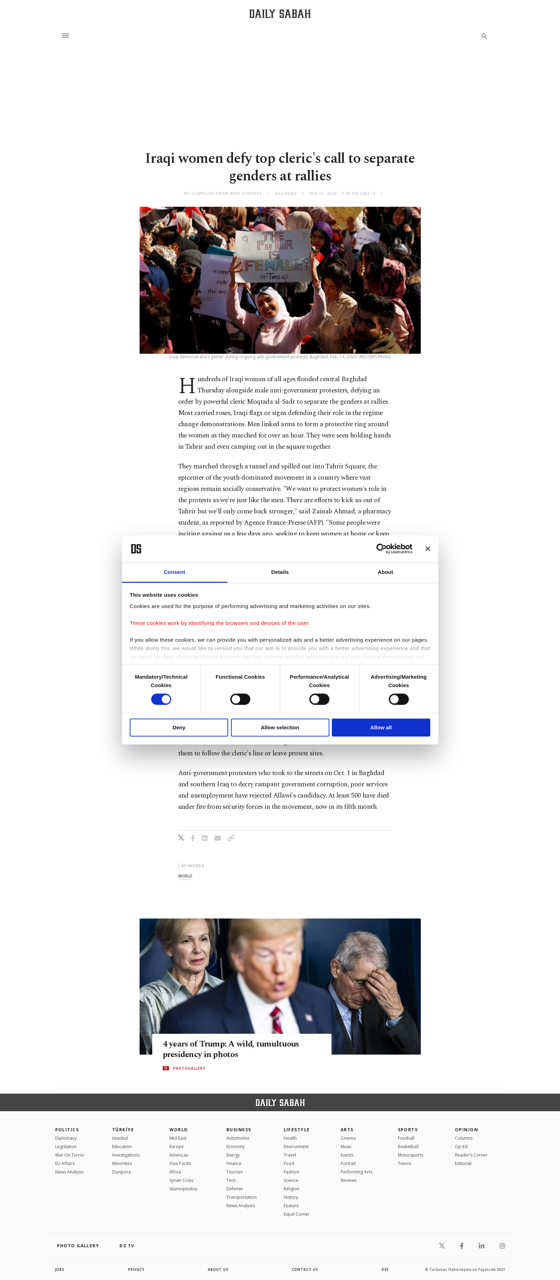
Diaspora (121, 1172)
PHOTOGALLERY (189, 1068)
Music (346, 1147)
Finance (234, 1163)
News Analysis (69, 1172)
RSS (385, 1269)
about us (218, 1269)
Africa (175, 1172)
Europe (176, 1147)
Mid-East (177, 1138)
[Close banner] (427, 548)
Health (290, 1138)
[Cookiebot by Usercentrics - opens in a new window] (381, 549)
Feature (291, 1206)
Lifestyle (297, 1130)
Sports (408, 1130)
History (291, 1197)
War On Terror (69, 1155)
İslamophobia (183, 1189)
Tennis (404, 1163)
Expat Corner (297, 1214)
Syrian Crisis (181, 1180)
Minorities (122, 1163)
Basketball (408, 1147)
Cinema (348, 1138)
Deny (179, 727)
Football (406, 1138)
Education (122, 1147)
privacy (136, 1269)
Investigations (126, 1155)
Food (289, 1163)
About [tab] (385, 572)
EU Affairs (65, 1163)
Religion (292, 1189)
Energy (233, 1155)
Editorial (463, 1163)
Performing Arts (356, 1172)
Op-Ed (461, 1147)
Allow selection (280, 727)
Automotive (238, 1138)
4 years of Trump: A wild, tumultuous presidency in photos (233, 1049)
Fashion (291, 1172)
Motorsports (410, 1155)
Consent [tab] (174, 572)
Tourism (234, 1172)
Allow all (381, 727)
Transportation (241, 1197)
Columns (463, 1138)
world (185, 875)
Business (238, 1130)
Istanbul (120, 1138)
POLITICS (67, 1130)
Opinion (466, 1130)
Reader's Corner (471, 1155)
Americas (178, 1155)
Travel (290, 1155)
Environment (296, 1147)
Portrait (348, 1163)
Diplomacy (66, 1138)
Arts (347, 1130)
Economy (235, 1147)
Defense (234, 1189)
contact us (305, 1269)
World (178, 1130)
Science (291, 1180)
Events (347, 1155)
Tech (231, 1180)
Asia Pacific (180, 1163)
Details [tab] (280, 572)
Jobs (60, 1269)
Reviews (348, 1180)
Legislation (66, 1147)
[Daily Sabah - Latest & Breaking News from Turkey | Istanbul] (280, 13)
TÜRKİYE (123, 1130)
